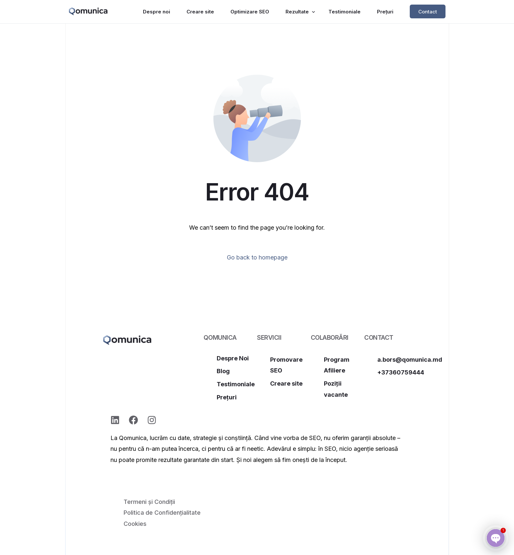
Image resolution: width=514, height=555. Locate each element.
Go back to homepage (257, 257)
